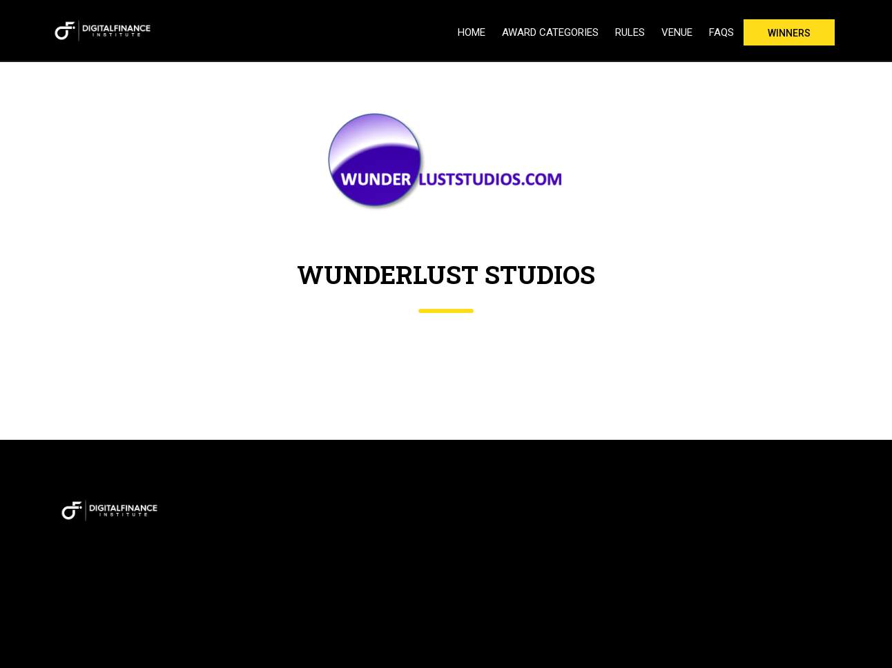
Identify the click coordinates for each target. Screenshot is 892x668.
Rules (630, 32)
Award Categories (550, 32)
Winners (789, 33)
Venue (676, 32)
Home (471, 32)
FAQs (721, 32)
